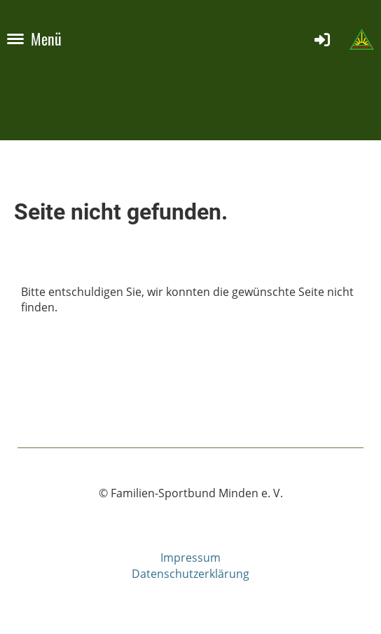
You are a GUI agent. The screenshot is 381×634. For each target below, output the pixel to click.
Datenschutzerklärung (190, 573)
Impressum (190, 557)
